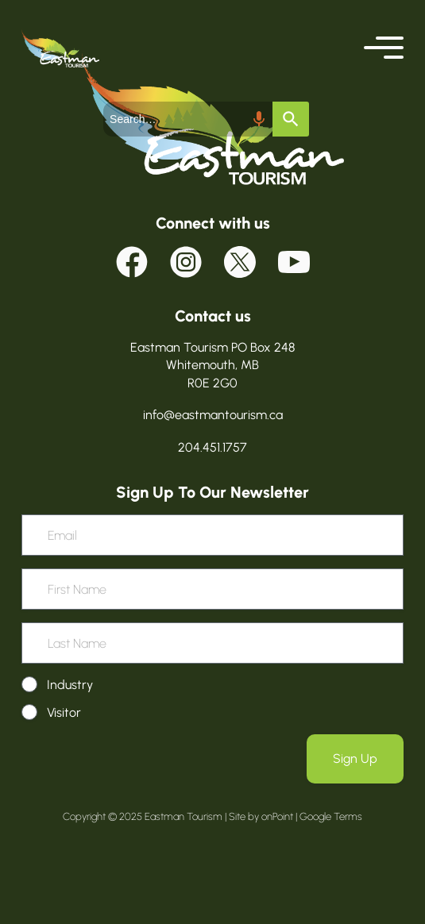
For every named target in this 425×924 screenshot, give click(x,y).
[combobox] (188, 119)
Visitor (64, 712)
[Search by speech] (254, 119)
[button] (384, 47)
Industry (70, 684)
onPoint (277, 816)
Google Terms (330, 816)
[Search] (286, 119)
